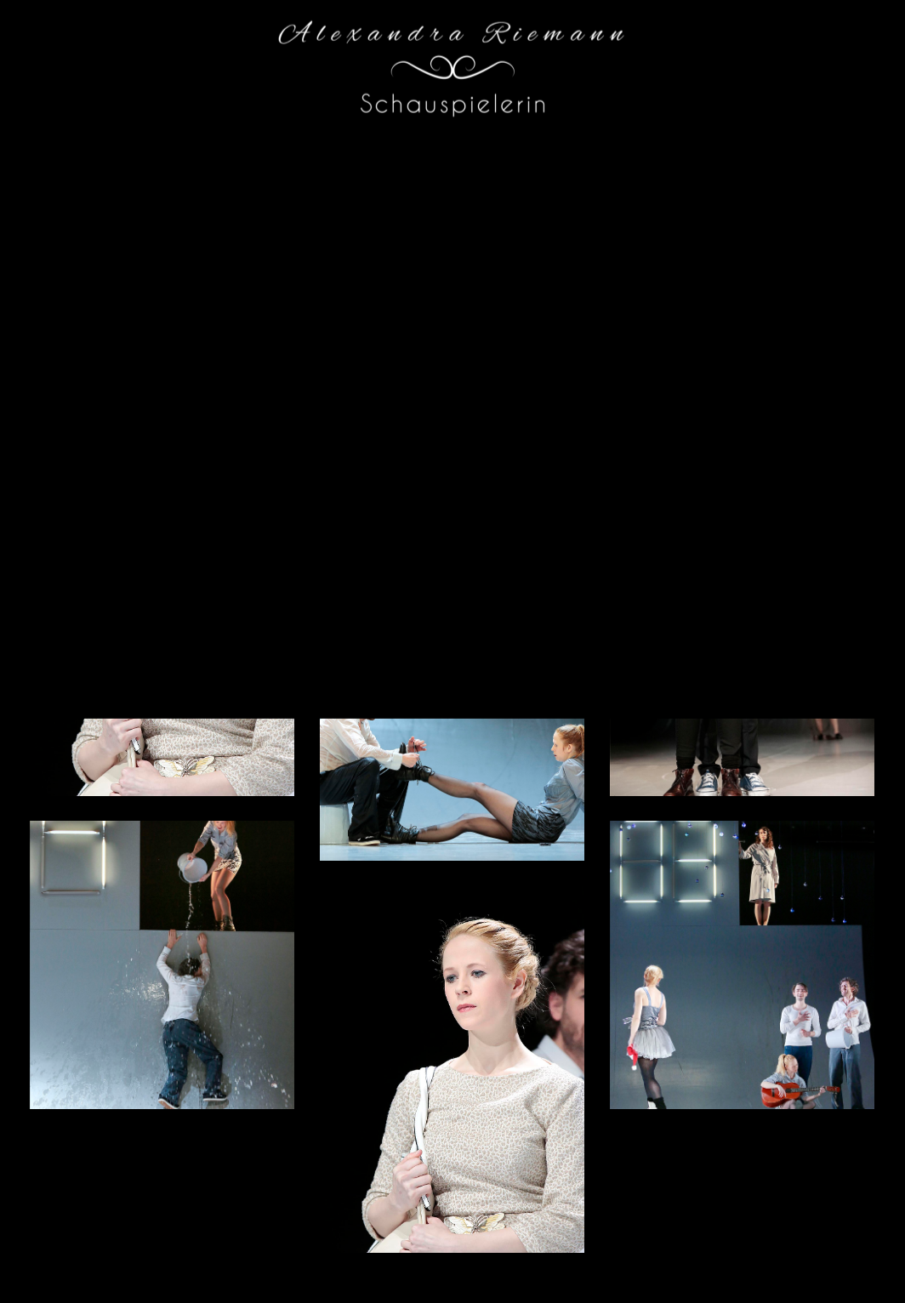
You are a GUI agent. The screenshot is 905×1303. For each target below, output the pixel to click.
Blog (587, 52)
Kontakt (770, 52)
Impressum (850, 52)
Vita (640, 52)
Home (531, 52)
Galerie (698, 52)
